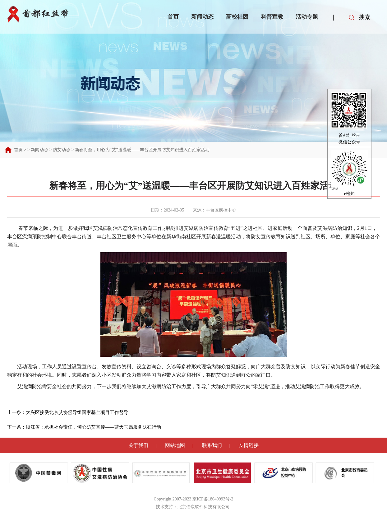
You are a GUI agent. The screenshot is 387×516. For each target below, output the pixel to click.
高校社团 (237, 17)
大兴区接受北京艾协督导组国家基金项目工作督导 (77, 412)
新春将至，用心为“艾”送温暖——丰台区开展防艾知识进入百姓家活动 (142, 149)
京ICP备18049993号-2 (212, 499)
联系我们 (212, 445)
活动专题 (307, 17)
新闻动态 (202, 17)
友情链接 (249, 445)
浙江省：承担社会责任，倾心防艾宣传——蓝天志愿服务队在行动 (93, 427)
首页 (173, 17)
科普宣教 (272, 17)
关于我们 (138, 445)
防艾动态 (61, 149)
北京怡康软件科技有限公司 (203, 506)
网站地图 (175, 445)
